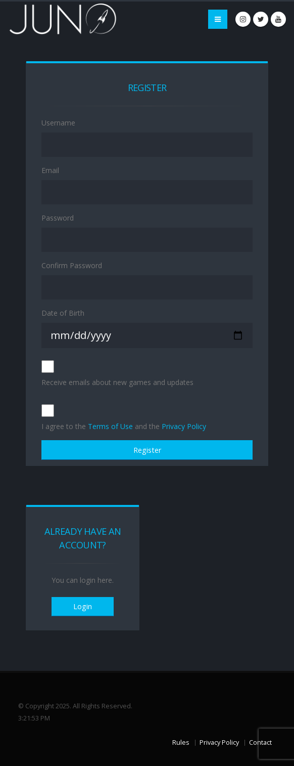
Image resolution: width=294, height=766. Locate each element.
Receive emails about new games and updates (117, 382)
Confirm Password (71, 265)
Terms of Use (110, 426)
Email (50, 170)
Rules (180, 742)
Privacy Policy (184, 426)
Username (58, 122)
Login (82, 606)
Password (57, 218)
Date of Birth (62, 313)
